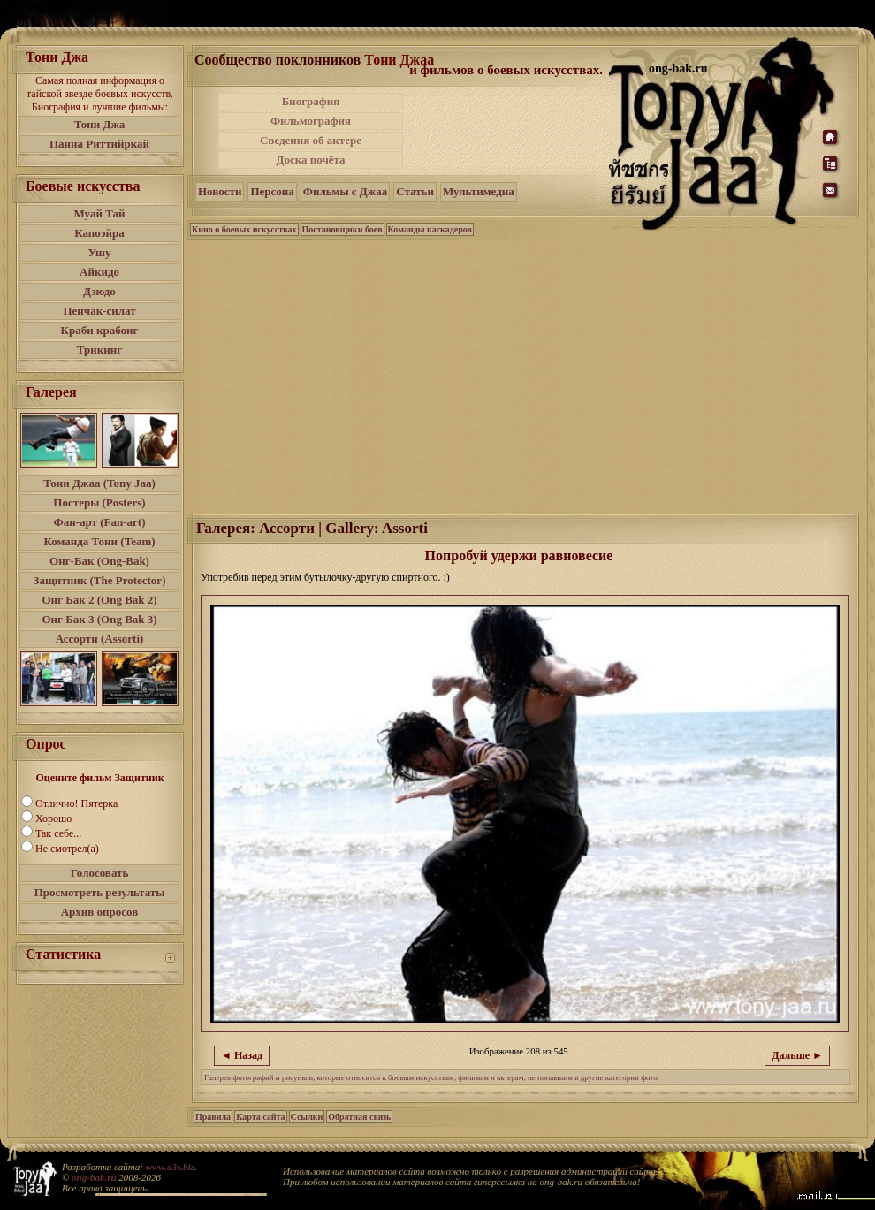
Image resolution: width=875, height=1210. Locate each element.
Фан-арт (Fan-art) (100, 522)
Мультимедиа (478, 191)
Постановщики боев (342, 229)
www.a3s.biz (170, 1166)
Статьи (415, 191)
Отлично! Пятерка (76, 803)
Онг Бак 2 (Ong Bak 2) (99, 599)
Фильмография (310, 120)
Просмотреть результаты (99, 892)
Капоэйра (99, 233)
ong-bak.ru (94, 1177)
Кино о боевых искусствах (244, 229)
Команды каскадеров (430, 229)
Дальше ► (797, 1055)
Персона (271, 191)
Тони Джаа (399, 59)
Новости (219, 191)
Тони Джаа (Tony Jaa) (99, 483)
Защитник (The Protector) (100, 580)
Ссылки (307, 1117)
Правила (213, 1117)
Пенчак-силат (99, 310)
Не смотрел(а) (67, 848)
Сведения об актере (310, 140)
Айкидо (99, 271)
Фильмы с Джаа (345, 191)
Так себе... (58, 833)
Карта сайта (260, 1117)
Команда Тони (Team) (99, 541)
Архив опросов (100, 911)
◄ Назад (241, 1055)
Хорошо (53, 818)
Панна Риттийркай (99, 143)
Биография (311, 101)
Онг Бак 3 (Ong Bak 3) (99, 619)
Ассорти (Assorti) (100, 638)
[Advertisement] (524, 374)
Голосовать (100, 872)
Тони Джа (100, 124)
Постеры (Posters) (99, 502)
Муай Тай (99, 213)
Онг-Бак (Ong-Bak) (99, 560)
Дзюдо (99, 291)
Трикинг (99, 349)
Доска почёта (310, 159)
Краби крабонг (100, 330)
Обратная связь (359, 1117)
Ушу (99, 252)
